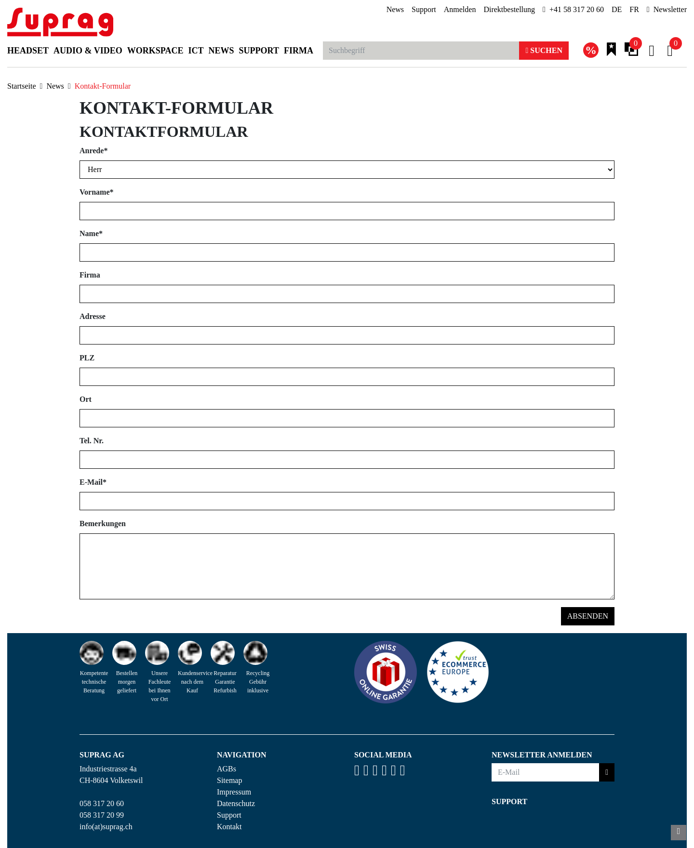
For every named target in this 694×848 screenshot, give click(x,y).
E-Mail (93, 482)
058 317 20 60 (102, 803)
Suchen (543, 50)
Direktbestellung (509, 9)
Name (91, 233)
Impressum (234, 792)
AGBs (226, 769)
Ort (86, 399)
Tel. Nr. (92, 441)
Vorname (97, 192)
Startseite (21, 86)
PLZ (87, 358)
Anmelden (460, 9)
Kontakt (229, 826)
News (395, 9)
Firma (298, 50)
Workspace (155, 50)
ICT (196, 50)
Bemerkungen (103, 523)
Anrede (93, 150)
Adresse (93, 316)
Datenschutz (236, 803)
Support (424, 9)
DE (617, 9)
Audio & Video (87, 50)
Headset (28, 50)
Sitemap (229, 780)
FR (634, 9)
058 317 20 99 (102, 815)
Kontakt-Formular (103, 86)
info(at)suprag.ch (106, 826)
